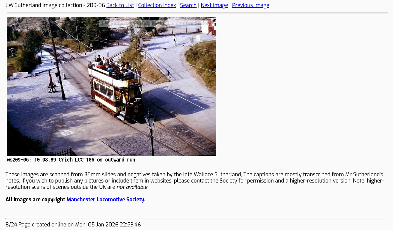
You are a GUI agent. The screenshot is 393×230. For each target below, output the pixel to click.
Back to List (120, 5)
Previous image (250, 5)
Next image (214, 5)
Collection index (157, 5)
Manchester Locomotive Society (105, 199)
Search (188, 5)
